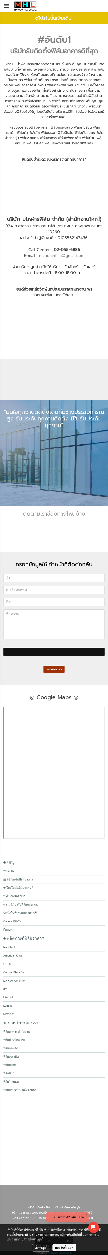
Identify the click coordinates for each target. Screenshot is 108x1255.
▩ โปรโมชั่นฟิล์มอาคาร (18, 879)
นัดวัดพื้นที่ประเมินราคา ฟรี (20, 913)
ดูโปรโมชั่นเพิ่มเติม (54, 18)
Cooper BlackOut (14, 972)
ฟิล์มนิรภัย (9, 1073)
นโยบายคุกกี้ (35, 1239)
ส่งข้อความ (54, 669)
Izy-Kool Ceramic (14, 980)
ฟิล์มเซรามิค (11, 1056)
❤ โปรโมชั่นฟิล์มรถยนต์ (18, 887)
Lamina (8, 1005)
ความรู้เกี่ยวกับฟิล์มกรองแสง (20, 904)
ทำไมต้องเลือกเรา (14, 896)
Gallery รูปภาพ (12, 921)
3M (5, 989)
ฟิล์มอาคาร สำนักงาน (16, 1031)
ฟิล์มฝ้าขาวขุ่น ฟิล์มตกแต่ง (19, 1090)
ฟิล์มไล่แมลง (11, 1081)
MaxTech (8, 1014)
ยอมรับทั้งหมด (64, 1248)
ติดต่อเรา (8, 929)
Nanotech (9, 947)
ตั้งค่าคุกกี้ (41, 1248)
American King (12, 955)
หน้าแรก (8, 871)
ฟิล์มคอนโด (10, 1048)
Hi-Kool (8, 997)
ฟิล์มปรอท (9, 1065)
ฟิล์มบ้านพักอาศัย (14, 1040)
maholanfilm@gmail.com (61, 256)
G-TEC (7, 964)
